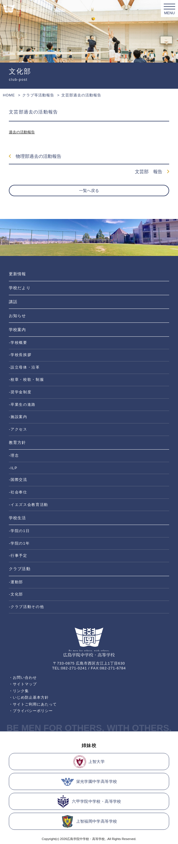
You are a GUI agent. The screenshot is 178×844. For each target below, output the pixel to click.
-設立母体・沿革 (24, 367)
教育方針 (17, 442)
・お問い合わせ (23, 677)
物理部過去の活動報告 (35, 156)
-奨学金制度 (20, 392)
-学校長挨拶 (20, 355)
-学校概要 (18, 342)
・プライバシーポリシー (31, 711)
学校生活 (17, 518)
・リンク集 (19, 691)
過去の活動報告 (22, 132)
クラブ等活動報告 (38, 95)
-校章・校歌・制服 (26, 379)
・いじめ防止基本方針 (29, 697)
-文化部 (16, 594)
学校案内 (17, 329)
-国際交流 (18, 479)
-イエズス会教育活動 (28, 504)
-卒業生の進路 (22, 404)
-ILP (13, 468)
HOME (9, 95)
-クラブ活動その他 (26, 607)
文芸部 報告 (152, 171)
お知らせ (17, 315)
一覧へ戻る (89, 190)
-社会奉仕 (18, 492)
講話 (13, 301)
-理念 (14, 455)
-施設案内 (18, 417)
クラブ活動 (19, 568)
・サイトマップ (23, 684)
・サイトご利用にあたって (33, 704)
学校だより (19, 288)
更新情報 (17, 274)
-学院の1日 (19, 531)
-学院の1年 (19, 543)
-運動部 (16, 582)
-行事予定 (18, 555)
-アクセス (18, 429)
